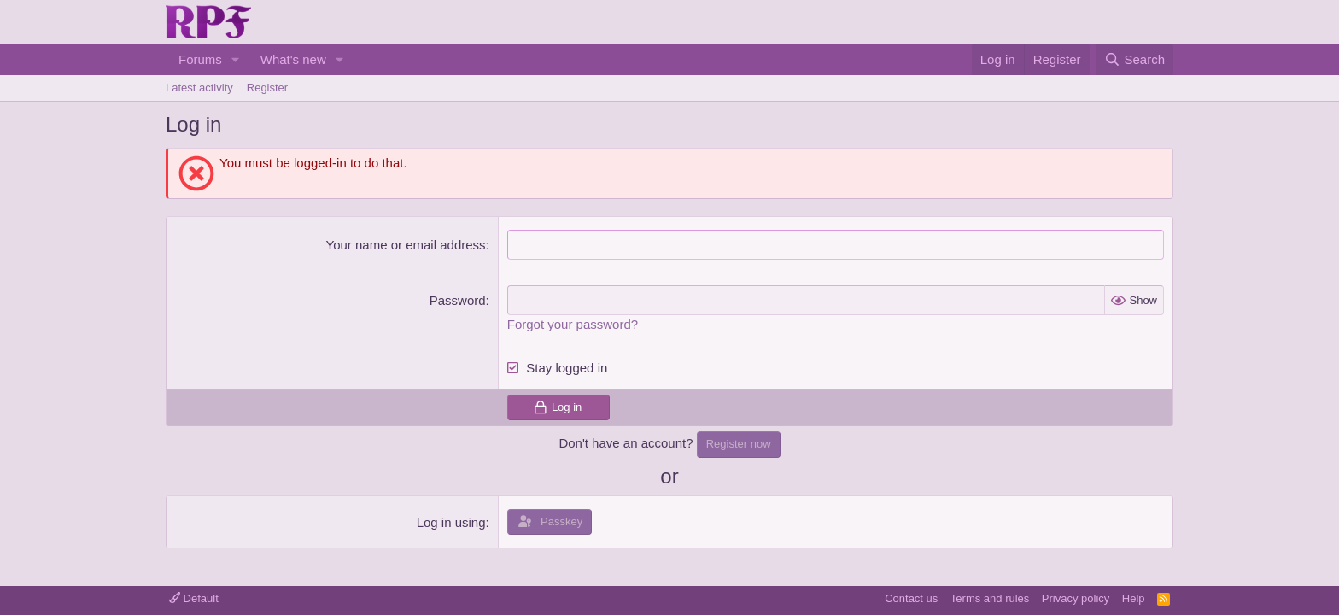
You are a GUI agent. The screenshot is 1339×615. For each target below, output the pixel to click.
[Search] (1134, 59)
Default (194, 598)
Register (267, 87)
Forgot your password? (572, 324)
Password (458, 300)
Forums (200, 59)
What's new (293, 59)
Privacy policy (1075, 598)
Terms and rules (989, 598)
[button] (236, 59)
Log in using (451, 521)
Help (1133, 598)
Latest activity (199, 87)
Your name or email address (406, 244)
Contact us (911, 598)
